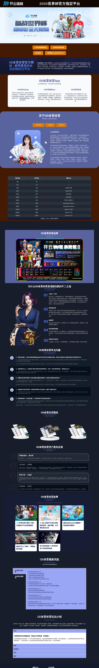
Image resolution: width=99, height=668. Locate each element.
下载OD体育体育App (24, 98)
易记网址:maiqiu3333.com (55, 53)
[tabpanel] (56, 588)
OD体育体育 (53, 135)
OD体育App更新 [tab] (19, 571)
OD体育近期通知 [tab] (19, 577)
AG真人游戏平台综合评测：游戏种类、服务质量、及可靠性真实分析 (49, 525)
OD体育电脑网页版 (40, 47)
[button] (49, 631)
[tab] (39, 125)
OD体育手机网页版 (58, 47)
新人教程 (38, 53)
